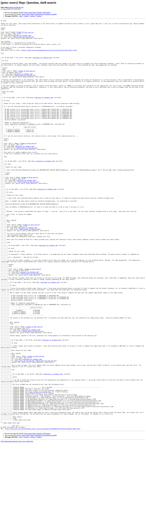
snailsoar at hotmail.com (15, 7)
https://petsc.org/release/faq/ (39, 466)
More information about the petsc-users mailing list (17, 523)
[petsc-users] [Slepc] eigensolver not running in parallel (39, 14)
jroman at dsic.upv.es (25, 35)
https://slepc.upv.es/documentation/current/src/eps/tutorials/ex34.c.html (49, 56)
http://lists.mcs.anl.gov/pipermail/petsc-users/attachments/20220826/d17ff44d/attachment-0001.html (42, 510)
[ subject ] (33, 16)
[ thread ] (26, 16)
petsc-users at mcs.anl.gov (24, 40)
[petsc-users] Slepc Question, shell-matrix (37, 12)
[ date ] (21, 16)
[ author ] (39, 16)
